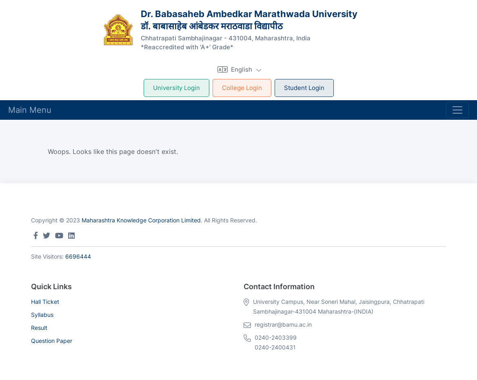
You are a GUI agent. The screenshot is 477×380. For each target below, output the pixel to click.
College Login (242, 88)
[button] (238, 69)
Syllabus (42, 314)
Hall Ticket (45, 301)
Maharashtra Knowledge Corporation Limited (141, 220)
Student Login (304, 88)
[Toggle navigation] (457, 110)
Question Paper (51, 340)
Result (39, 327)
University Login (176, 88)
